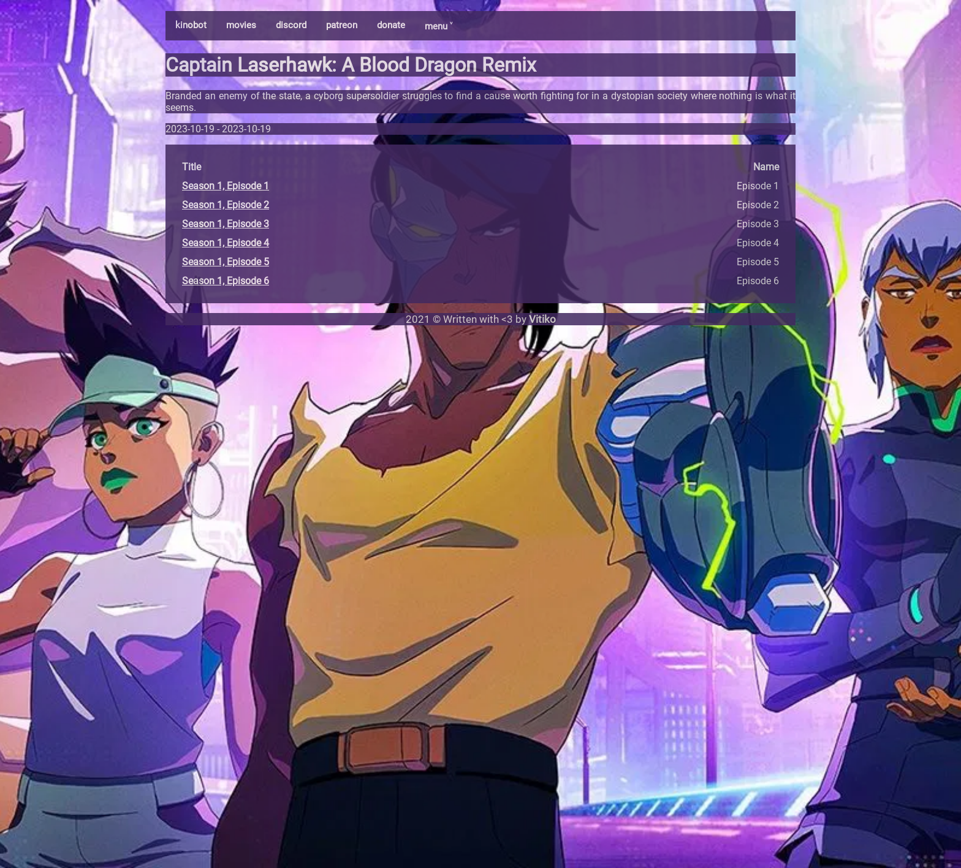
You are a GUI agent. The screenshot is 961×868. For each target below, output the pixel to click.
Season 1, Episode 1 (225, 186)
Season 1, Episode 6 (225, 281)
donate (391, 25)
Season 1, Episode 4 (225, 243)
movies (241, 25)
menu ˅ (438, 26)
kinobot (191, 25)
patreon (341, 25)
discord (291, 25)
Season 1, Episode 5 (225, 262)
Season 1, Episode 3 (225, 224)
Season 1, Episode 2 (225, 205)
